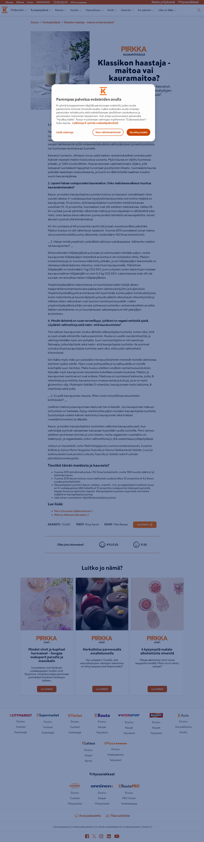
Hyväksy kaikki (138, 132)
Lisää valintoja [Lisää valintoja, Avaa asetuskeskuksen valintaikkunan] (64, 132)
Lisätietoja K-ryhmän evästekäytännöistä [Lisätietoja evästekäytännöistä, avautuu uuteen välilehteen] (95, 123)
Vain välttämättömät (108, 132)
